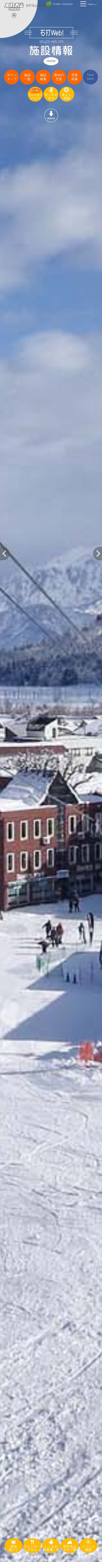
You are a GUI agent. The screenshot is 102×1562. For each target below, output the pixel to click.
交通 (18, 1556)
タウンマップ (12, 77)
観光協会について (59, 1556)
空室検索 (74, 77)
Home (51, 61)
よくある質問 (33, 1556)
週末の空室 (59, 77)
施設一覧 (27, 77)
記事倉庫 (80, 1556)
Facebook (90, 76)
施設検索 (43, 77)
